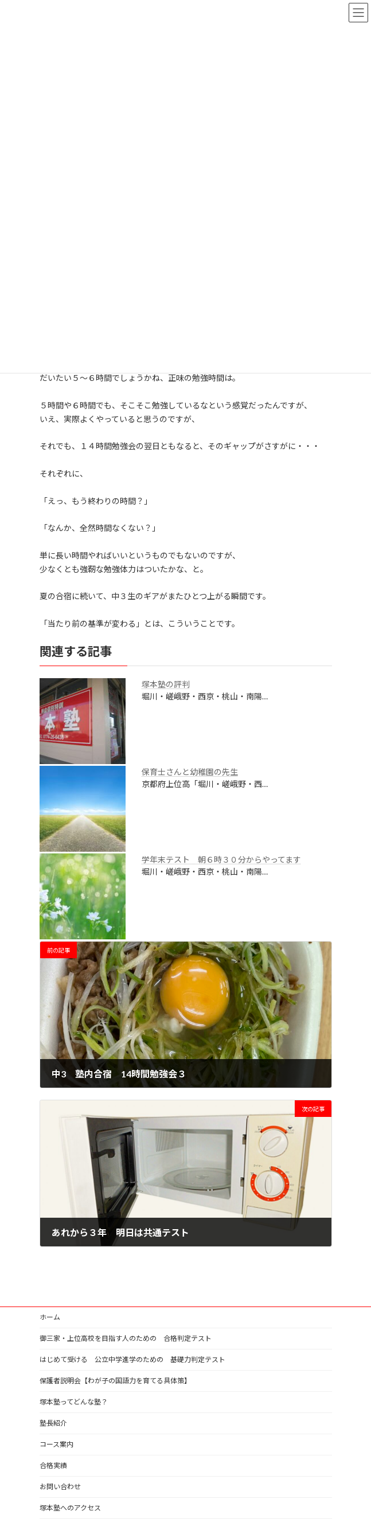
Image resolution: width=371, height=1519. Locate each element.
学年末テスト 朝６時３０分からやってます (221, 859)
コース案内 (56, 1444)
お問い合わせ (60, 1486)
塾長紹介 (53, 1423)
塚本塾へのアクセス (70, 1508)
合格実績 (53, 1465)
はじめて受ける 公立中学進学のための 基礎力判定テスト (132, 1359)
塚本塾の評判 (166, 684)
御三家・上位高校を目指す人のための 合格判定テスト (126, 1338)
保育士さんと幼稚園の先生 (190, 772)
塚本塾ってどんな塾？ (74, 1402)
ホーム (50, 1317)
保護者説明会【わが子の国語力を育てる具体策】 (115, 1380)
